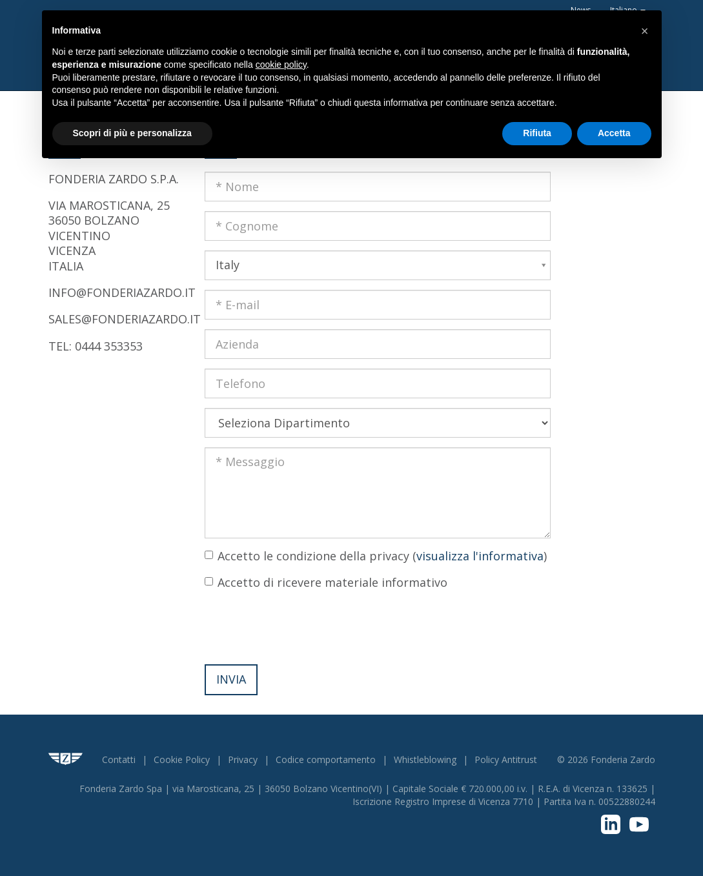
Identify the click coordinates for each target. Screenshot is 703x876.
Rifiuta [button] (537, 133)
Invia (231, 679)
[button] (645, 31)
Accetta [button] (614, 133)
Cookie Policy (182, 759)
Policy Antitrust (505, 759)
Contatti (119, 759)
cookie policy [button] (281, 64)
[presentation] (303, 626)
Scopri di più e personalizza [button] (132, 133)
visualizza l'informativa (480, 556)
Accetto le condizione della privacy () (382, 556)
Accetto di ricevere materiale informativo (332, 582)
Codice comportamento (326, 759)
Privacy (243, 759)
